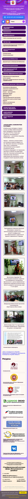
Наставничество (7, 53)
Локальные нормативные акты (10, 88)
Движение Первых (7, 93)
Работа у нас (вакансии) (9, 102)
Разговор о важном (7, 90)
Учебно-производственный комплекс (12, 38)
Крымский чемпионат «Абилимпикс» (13, 84)
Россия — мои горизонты (9, 91)
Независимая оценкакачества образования (9, 108)
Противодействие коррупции (8, 27)
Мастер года (6, 42)
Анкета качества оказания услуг (8, 112)
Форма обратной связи (8, 117)
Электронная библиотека (10, 59)
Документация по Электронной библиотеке (14, 61)
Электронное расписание (10, 65)
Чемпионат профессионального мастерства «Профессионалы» (13, 80)
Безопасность (7, 31)
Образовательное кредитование (11, 76)
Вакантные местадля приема (7, 95)
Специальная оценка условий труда (12, 99)
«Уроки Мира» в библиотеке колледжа (12, 125)
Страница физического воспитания (11, 97)
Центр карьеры (7, 78)
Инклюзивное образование (10, 87)
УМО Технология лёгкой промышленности (10, 69)
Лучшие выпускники (8, 55)
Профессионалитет (8, 35)
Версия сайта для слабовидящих (14, 17)
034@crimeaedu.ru (7, 481)
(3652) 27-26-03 (21, 481)
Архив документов (7, 103)
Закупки (5, 100)
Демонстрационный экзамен (9, 50)
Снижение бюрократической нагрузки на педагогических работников (13, 45)
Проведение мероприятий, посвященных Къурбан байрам (13, 354)
